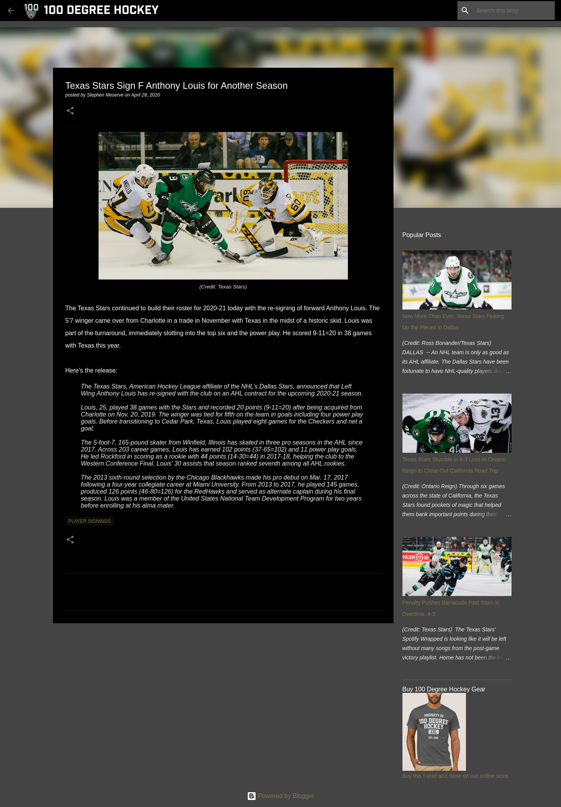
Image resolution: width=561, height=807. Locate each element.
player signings (90, 521)
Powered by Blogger (280, 796)
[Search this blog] (514, 10)
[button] (70, 111)
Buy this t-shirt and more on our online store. (456, 776)
